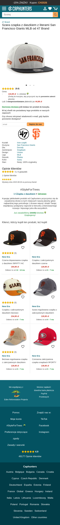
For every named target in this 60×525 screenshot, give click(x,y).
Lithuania (26, 498)
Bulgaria (30, 472)
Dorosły (20, 147)
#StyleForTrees (16, 425)
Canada (40, 472)
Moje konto (16, 419)
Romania (34, 504)
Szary (19, 160)
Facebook (44, 425)
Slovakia (45, 504)
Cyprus (15, 478)
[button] (26, 85)
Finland (47, 485)
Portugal (23, 504)
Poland (13, 504)
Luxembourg (39, 498)
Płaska (20, 157)
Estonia (37, 485)
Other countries (39, 517)
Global (20, 491)
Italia (9, 498)
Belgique (19, 472)
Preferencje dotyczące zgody (16, 435)
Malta (50, 498)
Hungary (39, 491)
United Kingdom (21, 517)
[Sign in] (45, 8)
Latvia (17, 498)
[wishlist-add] (24, 247)
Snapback (21, 150)
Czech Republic (29, 478)
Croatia (50, 472)
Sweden (28, 511)
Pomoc (16, 412)
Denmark (43, 478)
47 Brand (6, 22)
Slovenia (18, 511)
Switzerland (40, 511)
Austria (9, 472)
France (11, 491)
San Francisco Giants (26, 145)
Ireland (48, 491)
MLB (19, 155)
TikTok (44, 419)
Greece (29, 491)
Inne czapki (22, 143)
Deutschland (15, 485)
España (28, 485)
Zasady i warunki (16, 445)
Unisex (20, 152)
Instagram (44, 432)
